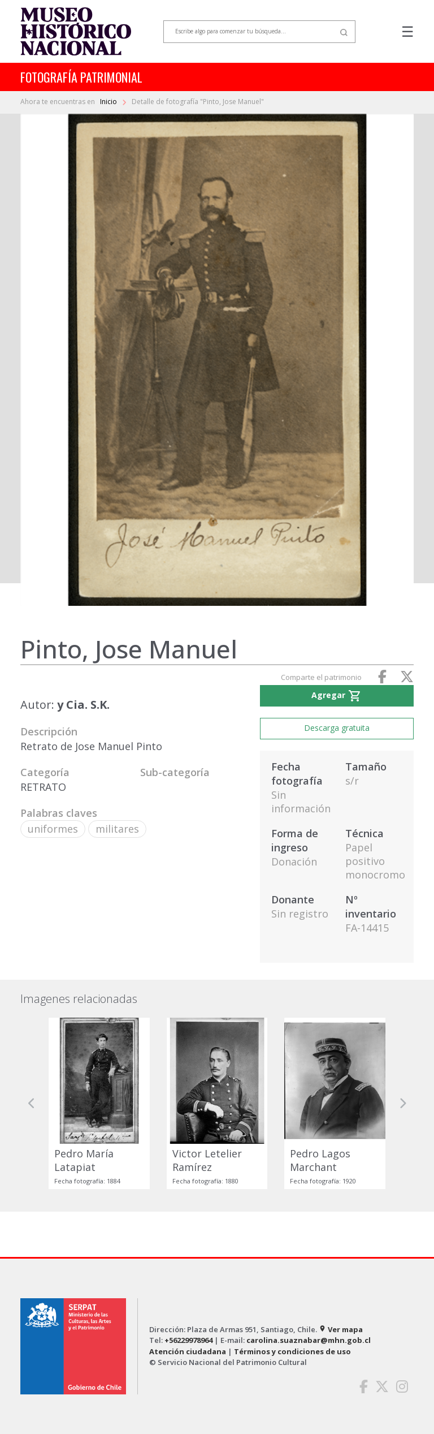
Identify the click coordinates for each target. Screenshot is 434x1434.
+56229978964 (188, 1340)
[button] (32, 1103)
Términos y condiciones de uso (292, 1351)
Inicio (109, 101)
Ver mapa (341, 1329)
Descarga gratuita (337, 727)
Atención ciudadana (187, 1351)
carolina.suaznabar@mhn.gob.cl (308, 1340)
